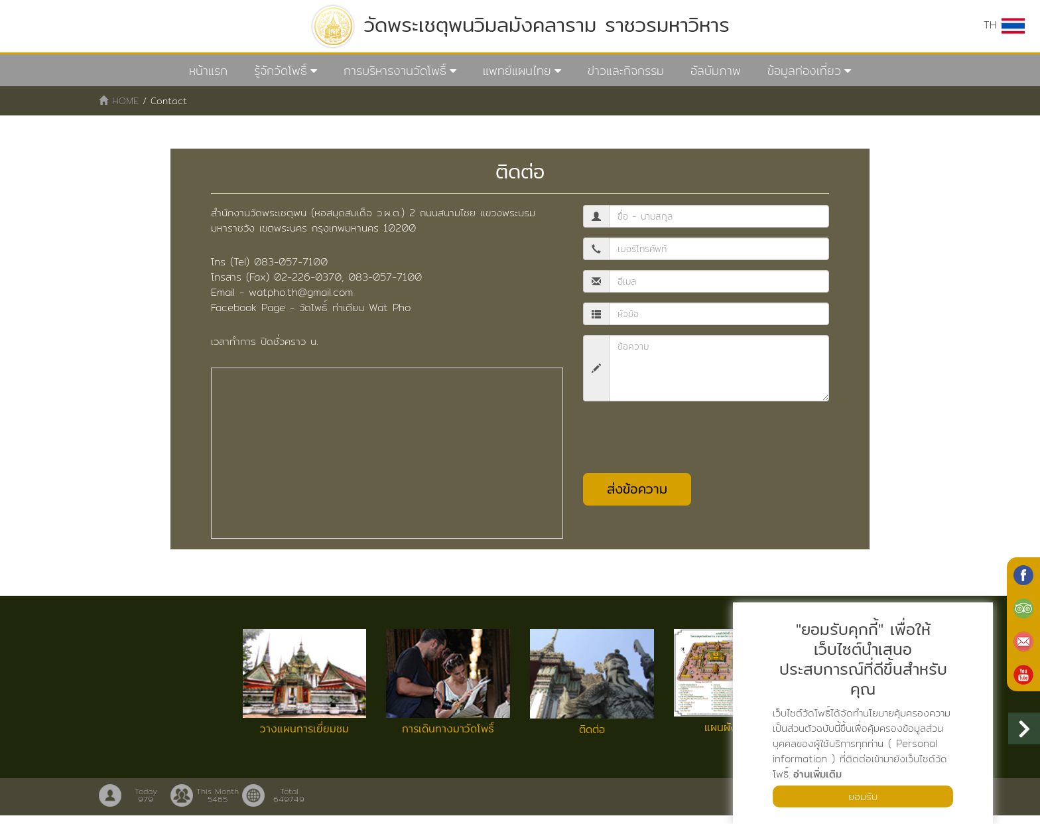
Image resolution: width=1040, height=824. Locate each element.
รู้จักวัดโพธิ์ (280, 70)
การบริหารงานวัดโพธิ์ (395, 70)
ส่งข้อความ (637, 489)
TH (1004, 25)
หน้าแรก (208, 70)
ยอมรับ (863, 796)
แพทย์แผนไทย (517, 70)
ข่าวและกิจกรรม (626, 70)
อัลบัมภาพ (715, 70)
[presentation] (684, 438)
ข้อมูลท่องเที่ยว (804, 70)
